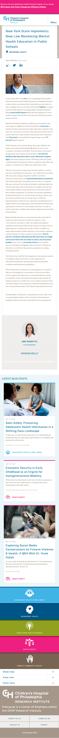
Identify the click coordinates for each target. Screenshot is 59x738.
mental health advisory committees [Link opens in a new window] (39, 179)
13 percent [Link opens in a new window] (44, 126)
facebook (9, 65)
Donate (44, 725)
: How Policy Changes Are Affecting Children (23, 7)
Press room (8, 677)
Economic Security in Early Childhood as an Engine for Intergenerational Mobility (24, 472)
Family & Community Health (29, 666)
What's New (9, 672)
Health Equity (18, 497)
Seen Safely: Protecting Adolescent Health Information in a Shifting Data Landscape (29, 427)
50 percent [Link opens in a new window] (13, 137)
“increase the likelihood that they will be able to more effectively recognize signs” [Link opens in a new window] (28, 156)
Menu (53, 22)
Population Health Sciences (29, 633)
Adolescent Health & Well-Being (27, 452)
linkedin (22, 65)
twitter (15, 65)
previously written (30, 242)
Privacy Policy (14, 719)
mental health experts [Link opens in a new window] (18, 112)
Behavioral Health (17, 52)
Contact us (15, 725)
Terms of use (44, 719)
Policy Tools (9, 683)
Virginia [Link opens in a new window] (42, 107)
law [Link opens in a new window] (25, 99)
